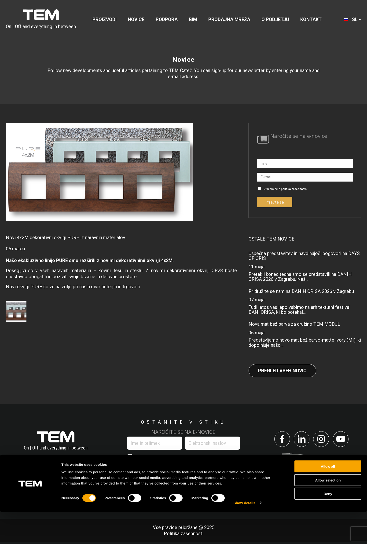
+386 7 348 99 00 (31, 480)
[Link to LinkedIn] (300, 440)
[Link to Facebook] (279, 440)
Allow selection (328, 512)
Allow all (328, 498)
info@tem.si (76, 480)
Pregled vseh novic (282, 370)
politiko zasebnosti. (294, 189)
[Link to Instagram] (322, 440)
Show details (244, 535)
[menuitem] (104, 19)
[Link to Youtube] (343, 440)
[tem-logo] (41, 19)
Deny (328, 526)
